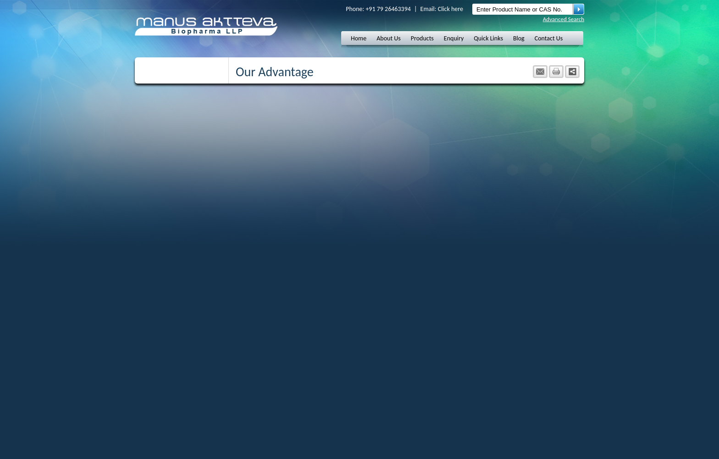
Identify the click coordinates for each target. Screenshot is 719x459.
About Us (388, 38)
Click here (450, 9)
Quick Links (488, 38)
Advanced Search (563, 19)
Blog (519, 38)
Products (422, 38)
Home (358, 38)
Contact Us (549, 38)
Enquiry (454, 38)
